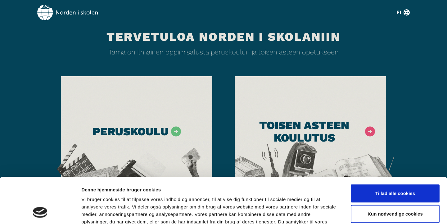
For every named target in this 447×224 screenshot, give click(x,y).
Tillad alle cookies (395, 150)
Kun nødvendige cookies (395, 171)
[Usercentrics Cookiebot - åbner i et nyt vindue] (40, 212)
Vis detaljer (322, 211)
